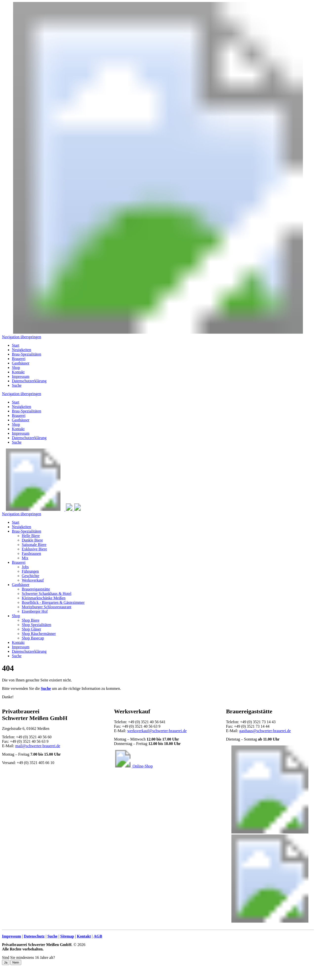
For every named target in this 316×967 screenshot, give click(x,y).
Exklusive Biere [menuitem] (34, 549)
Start (15, 402)
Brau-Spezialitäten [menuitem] (26, 354)
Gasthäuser (20, 420)
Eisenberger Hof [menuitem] (35, 611)
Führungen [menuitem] (30, 571)
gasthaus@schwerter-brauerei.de (265, 731)
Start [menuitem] (15, 345)
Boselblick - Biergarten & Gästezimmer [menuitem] (53, 602)
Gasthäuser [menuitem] (20, 363)
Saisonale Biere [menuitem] (34, 544)
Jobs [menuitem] (25, 567)
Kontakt (18, 429)
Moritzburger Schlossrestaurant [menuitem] (46, 607)
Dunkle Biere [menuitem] (32, 540)
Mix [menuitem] (25, 558)
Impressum (20, 433)
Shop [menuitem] (16, 367)
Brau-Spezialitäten (26, 411)
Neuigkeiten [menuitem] (21, 350)
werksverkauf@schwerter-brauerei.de (157, 731)
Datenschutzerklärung (29, 438)
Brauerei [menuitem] (18, 359)
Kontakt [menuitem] (18, 372)
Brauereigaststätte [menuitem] (36, 589)
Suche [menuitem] (16, 385)
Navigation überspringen (21, 337)
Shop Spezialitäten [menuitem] (36, 625)
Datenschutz (34, 936)
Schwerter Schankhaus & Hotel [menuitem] (46, 593)
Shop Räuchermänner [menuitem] (39, 633)
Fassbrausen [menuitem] (31, 553)
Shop (16, 424)
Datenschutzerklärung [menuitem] (29, 381)
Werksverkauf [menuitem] (33, 580)
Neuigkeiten (21, 407)
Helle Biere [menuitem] (31, 536)
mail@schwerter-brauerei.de (37, 746)
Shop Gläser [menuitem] (31, 629)
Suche (16, 442)
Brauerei (18, 415)
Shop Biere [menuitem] (31, 620)
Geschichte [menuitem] (30, 576)
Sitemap (67, 936)
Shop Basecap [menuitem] (33, 638)
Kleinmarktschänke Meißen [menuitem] (43, 598)
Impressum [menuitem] (20, 376)
